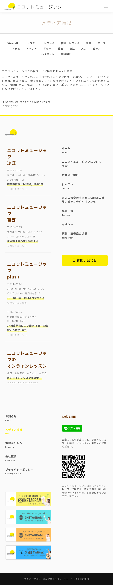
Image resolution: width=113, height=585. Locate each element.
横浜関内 (66, 54)
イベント (32, 48)
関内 (88, 43)
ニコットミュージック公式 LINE (80, 485)
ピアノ (97, 48)
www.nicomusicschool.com (22, 382)
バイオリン (48, 54)
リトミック (48, 43)
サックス (29, 43)
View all (12, 43)
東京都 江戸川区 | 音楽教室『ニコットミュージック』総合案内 (56, 579)
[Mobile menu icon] (106, 6)
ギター (47, 48)
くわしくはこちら (17, 189)
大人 (83, 48)
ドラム (16, 48)
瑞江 (72, 48)
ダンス (102, 43)
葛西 (60, 48)
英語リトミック (70, 43)
